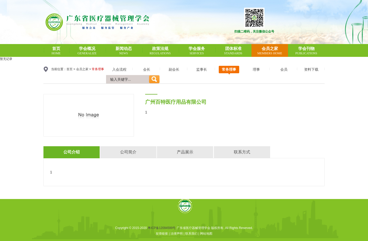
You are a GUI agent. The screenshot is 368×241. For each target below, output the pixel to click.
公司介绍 (71, 152)
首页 (69, 69)
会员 (284, 69)
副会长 (174, 69)
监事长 (201, 69)
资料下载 (311, 69)
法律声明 (176, 233)
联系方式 (242, 152)
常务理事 (229, 69)
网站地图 (206, 233)
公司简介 (128, 152)
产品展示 (185, 152)
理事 (256, 69)
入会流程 (119, 69)
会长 (146, 69)
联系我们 (191, 233)
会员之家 (82, 69)
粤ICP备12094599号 (162, 228)
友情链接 (162, 233)
